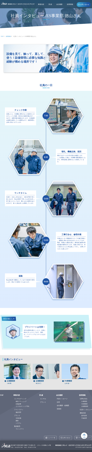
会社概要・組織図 (63, 405)
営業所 (59, 409)
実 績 (50, 4)
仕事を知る (83, 399)
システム (18, 423)
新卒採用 (84, 415)
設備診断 (18, 404)
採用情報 (70, 4)
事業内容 (41, 4)
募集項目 (83, 413)
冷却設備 (18, 418)
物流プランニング (21, 401)
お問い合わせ (83, 4)
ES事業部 (84, 401)
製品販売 (17, 426)
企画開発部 (84, 406)
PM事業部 (84, 404)
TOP (84, 435)
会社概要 (59, 4)
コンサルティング (20, 399)
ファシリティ (18, 409)
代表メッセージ (62, 399)
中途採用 (84, 418)
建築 (17, 420)
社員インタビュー (86, 409)
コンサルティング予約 (22, 406)
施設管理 (18, 412)
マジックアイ (20, 429)
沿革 (58, 402)
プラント (17, 415)
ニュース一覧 (48, 438)
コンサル (43, 399)
